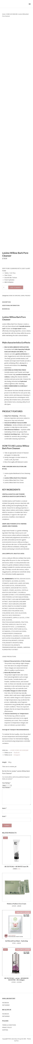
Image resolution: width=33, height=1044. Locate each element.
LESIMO (23, 295)
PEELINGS (27, 295)
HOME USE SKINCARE (11, 14)
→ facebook (15, 752)
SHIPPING (5, 1030)
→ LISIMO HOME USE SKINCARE (18, 750)
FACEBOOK (5, 1002)
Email (4, 816)
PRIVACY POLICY (7, 1027)
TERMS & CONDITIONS (9, 1025)
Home (3, 14)
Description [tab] (6, 302)
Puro (17, 1041)
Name (4, 808)
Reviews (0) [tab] (6, 309)
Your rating (6, 783)
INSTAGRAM (5, 1005)
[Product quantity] (4, 287)
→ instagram (16, 755)
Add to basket (15, 287)
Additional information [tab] (10, 305)
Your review (6, 787)
